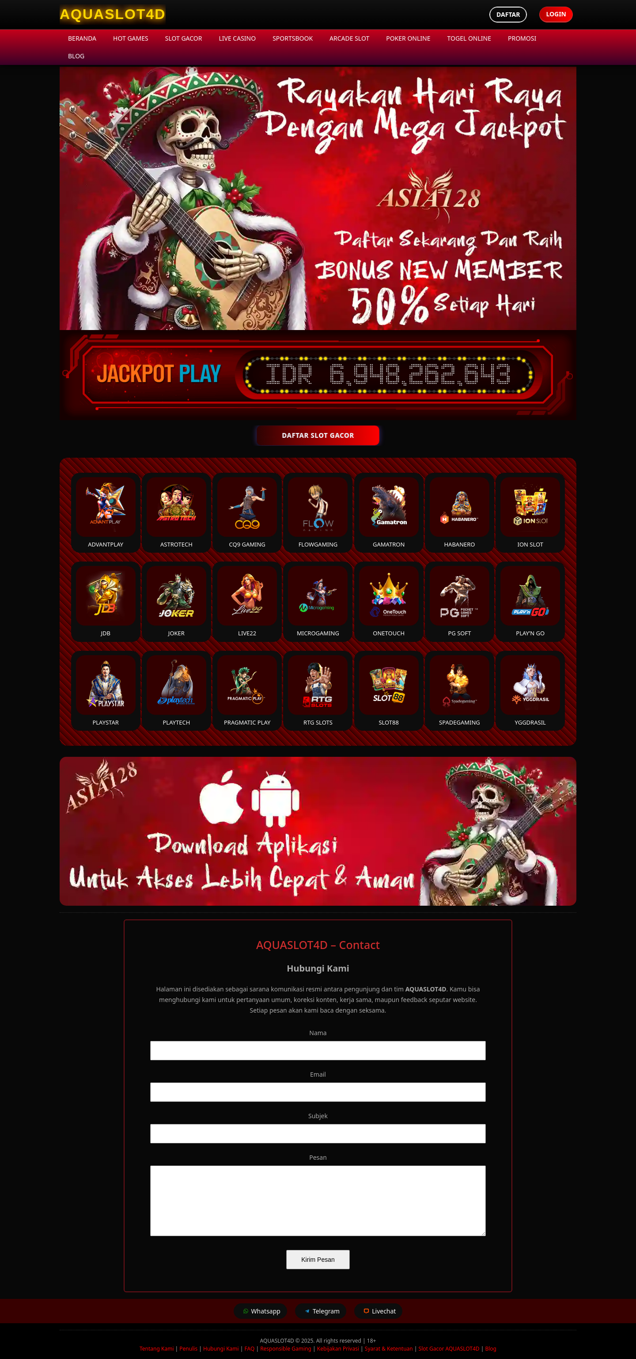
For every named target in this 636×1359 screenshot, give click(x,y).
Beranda (82, 38)
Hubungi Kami (221, 1348)
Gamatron (389, 512)
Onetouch (389, 601)
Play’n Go (530, 601)
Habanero (459, 512)
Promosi (522, 38)
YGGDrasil (530, 690)
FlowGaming (318, 512)
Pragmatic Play (247, 690)
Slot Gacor (183, 38)
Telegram (321, 1311)
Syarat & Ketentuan (389, 1348)
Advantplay (106, 512)
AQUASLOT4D (277, 1340)
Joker (176, 601)
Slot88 (389, 690)
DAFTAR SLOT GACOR (317, 435)
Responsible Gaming (285, 1348)
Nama (317, 1033)
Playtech (176, 690)
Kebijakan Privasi (338, 1348)
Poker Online (408, 38)
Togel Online (469, 38)
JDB (106, 601)
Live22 (247, 601)
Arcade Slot (349, 38)
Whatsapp (260, 1311)
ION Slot (530, 512)
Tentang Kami (157, 1348)
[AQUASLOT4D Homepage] (113, 14)
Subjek (318, 1116)
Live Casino (237, 38)
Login (556, 14)
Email (318, 1074)
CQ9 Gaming (247, 512)
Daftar (508, 14)
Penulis (188, 1348)
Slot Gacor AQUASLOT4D (449, 1348)
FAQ (249, 1348)
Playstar (106, 690)
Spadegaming (459, 690)
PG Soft (459, 601)
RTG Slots (318, 690)
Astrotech (176, 512)
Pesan (318, 1157)
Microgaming (318, 601)
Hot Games (130, 38)
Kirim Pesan (317, 1259)
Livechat (378, 1311)
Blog (76, 56)
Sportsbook (293, 38)
